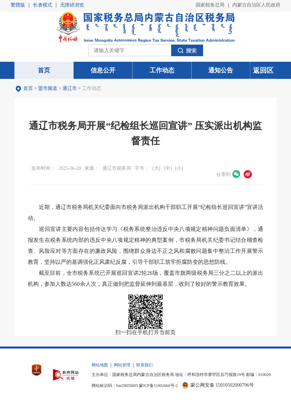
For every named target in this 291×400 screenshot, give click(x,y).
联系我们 (144, 365)
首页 (28, 88)
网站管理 (122, 365)
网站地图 (100, 365)
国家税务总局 (210, 5)
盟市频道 (47, 88)
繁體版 (18, 5)
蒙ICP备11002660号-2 (158, 385)
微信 (236, 174)
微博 (248, 174)
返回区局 (263, 73)
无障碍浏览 (72, 5)
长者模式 (42, 5)
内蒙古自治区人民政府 (256, 5)
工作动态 (91, 88)
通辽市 (69, 88)
